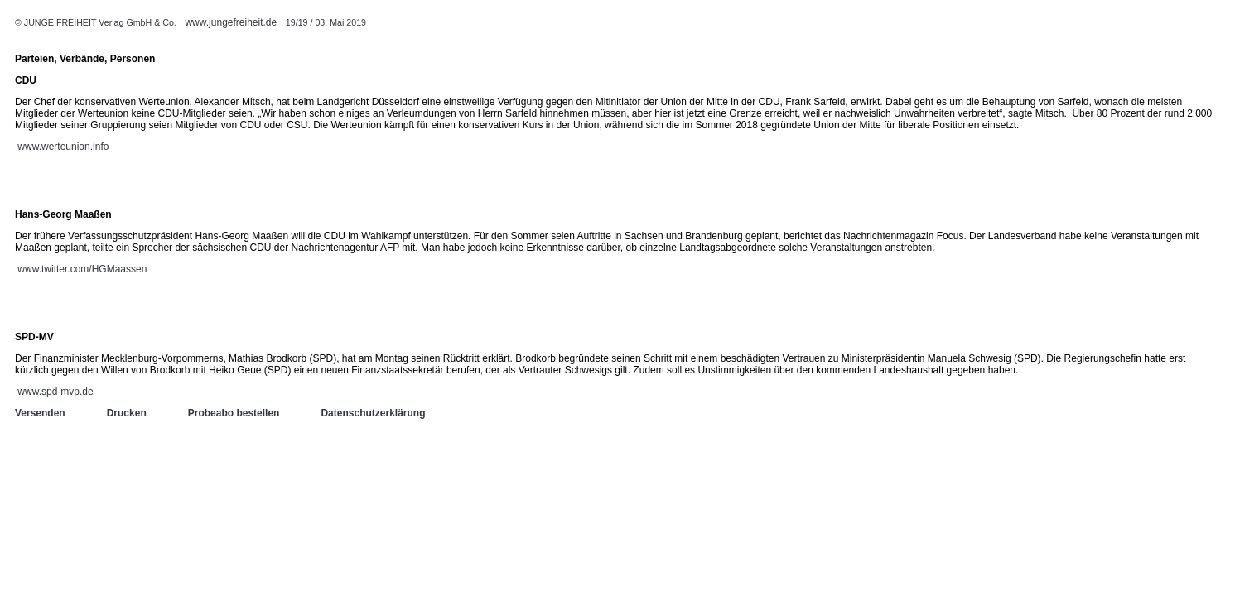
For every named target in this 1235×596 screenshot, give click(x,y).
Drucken (127, 413)
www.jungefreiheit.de (231, 22)
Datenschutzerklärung (373, 413)
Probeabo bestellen (234, 413)
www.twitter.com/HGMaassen (82, 269)
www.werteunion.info (63, 146)
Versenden (40, 413)
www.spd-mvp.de (55, 391)
